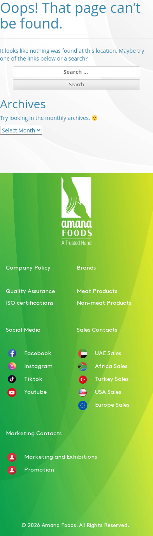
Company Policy (28, 267)
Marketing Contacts (34, 433)
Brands (86, 267)
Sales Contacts (97, 329)
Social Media (23, 329)
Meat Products (97, 290)
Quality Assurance (30, 290)
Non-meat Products (104, 302)
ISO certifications (29, 302)
